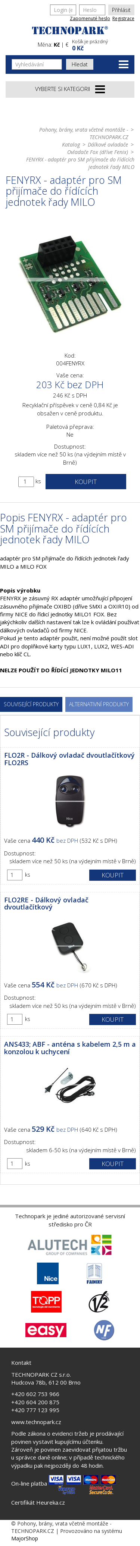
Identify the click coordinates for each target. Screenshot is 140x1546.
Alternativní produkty (99, 704)
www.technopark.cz (36, 1422)
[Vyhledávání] (37, 64)
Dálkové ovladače (108, 144)
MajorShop (24, 1538)
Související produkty (31, 704)
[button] (102, 44)
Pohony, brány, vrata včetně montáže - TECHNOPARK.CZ (83, 133)
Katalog (71, 144)
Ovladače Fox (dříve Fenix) (97, 151)
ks (38, 481)
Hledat (80, 64)
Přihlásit (121, 9)
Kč (57, 44)
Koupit (86, 481)
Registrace (123, 18)
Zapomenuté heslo (90, 18)
